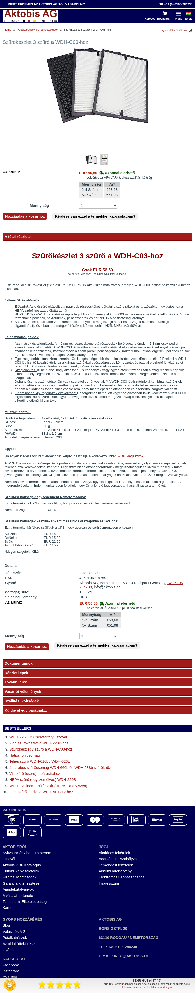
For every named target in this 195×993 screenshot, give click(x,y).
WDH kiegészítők (130, 456)
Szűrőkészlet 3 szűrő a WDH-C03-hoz (40, 749)
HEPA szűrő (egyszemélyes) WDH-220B (42, 780)
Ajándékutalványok (18, 889)
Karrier (8, 908)
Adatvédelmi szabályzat (118, 859)
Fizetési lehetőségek (20, 877)
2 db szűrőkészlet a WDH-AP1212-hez (41, 792)
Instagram (11, 971)
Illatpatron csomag (24, 755)
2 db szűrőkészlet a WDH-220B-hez (38, 743)
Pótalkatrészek (15, 938)
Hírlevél (9, 859)
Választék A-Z (14, 932)
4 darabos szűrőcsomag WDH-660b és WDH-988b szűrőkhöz (60, 768)
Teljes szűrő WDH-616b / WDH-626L (39, 761)
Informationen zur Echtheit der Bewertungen (147, 987)
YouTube (10, 977)
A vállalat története (18, 895)
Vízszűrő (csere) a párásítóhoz (34, 774)
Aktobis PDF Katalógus (22, 865)
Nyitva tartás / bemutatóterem (27, 853)
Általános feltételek (114, 853)
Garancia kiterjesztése (21, 883)
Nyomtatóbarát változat (174, 30)
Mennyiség (39, 206)
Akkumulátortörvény (115, 871)
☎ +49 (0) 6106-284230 (175, 4)
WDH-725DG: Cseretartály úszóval (38, 737)
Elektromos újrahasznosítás (122, 877)
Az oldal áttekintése (19, 944)
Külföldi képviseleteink (21, 871)
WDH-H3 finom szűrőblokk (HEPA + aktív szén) (48, 786)
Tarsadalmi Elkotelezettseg (25, 902)
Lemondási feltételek (116, 865)
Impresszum (109, 883)
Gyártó (8, 950)
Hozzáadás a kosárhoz (25, 216)
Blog (6, 925)
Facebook (11, 965)
